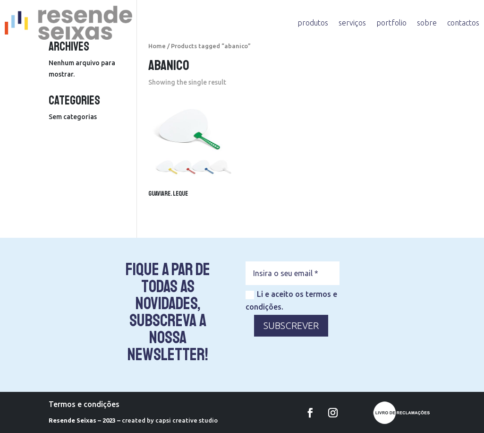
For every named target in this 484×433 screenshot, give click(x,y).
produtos (312, 22)
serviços (352, 22)
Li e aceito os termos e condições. (291, 300)
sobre (427, 22)
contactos (463, 22)
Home (157, 46)
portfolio (391, 22)
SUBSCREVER (291, 325)
